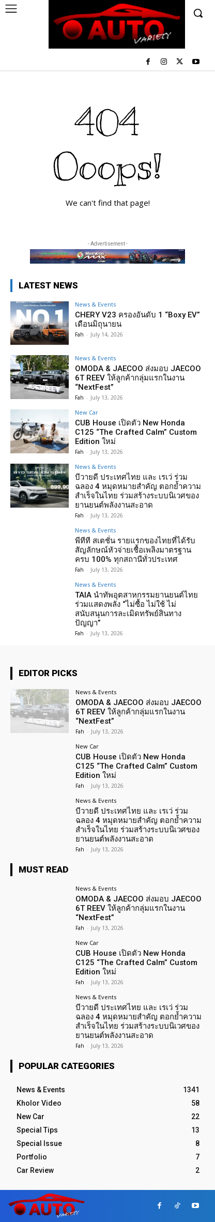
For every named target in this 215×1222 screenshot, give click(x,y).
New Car (86, 412)
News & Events (95, 304)
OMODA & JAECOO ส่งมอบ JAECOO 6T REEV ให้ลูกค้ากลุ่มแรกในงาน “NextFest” (138, 378)
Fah (79, 334)
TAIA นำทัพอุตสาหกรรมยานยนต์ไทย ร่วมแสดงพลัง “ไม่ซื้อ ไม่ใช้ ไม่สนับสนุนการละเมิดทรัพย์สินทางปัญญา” (136, 609)
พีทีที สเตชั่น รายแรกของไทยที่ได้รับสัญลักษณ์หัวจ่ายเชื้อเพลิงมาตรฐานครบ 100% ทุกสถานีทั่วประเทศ (135, 550)
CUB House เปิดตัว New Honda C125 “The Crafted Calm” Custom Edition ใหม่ (136, 432)
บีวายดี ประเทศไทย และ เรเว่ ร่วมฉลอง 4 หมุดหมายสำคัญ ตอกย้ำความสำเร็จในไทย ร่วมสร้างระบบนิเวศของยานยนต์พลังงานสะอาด (138, 491)
